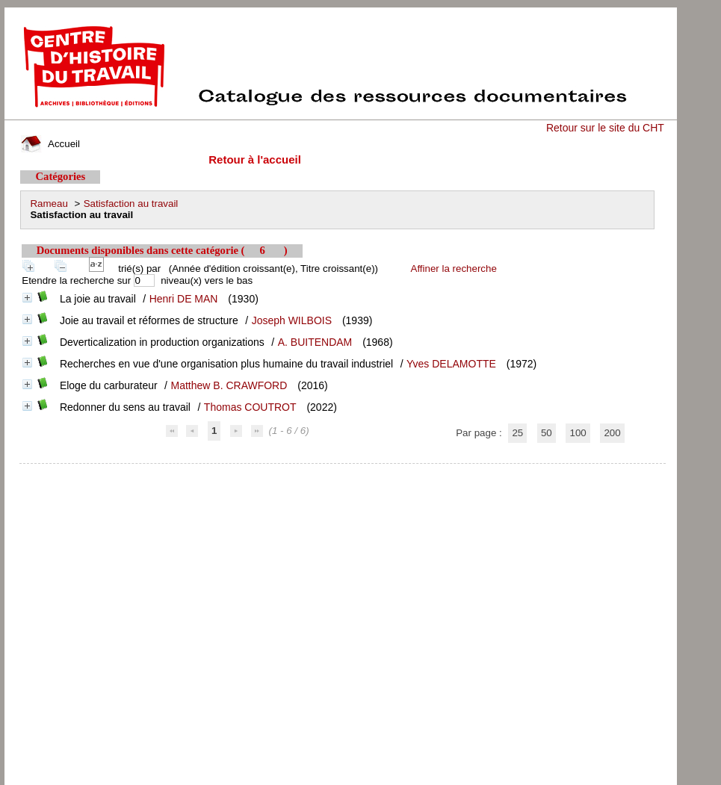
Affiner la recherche (454, 268)
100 (577, 432)
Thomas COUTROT (250, 407)
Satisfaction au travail (131, 203)
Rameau (48, 203)
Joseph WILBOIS (292, 320)
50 (546, 432)
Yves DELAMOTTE (451, 364)
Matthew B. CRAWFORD (229, 385)
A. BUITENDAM (315, 342)
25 (517, 432)
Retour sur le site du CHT (605, 128)
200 (612, 432)
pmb (342, 473)
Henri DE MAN (183, 299)
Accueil (50, 143)
